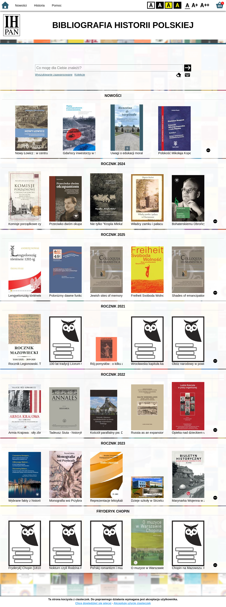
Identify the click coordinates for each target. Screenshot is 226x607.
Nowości (21, 5)
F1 (195, 5)
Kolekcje (80, 74)
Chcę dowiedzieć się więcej (93, 603)
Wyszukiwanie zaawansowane (54, 74)
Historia (39, 5)
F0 (187, 5)
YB (168, 5)
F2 (205, 5)
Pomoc (57, 5)
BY (177, 5)
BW (160, 5)
